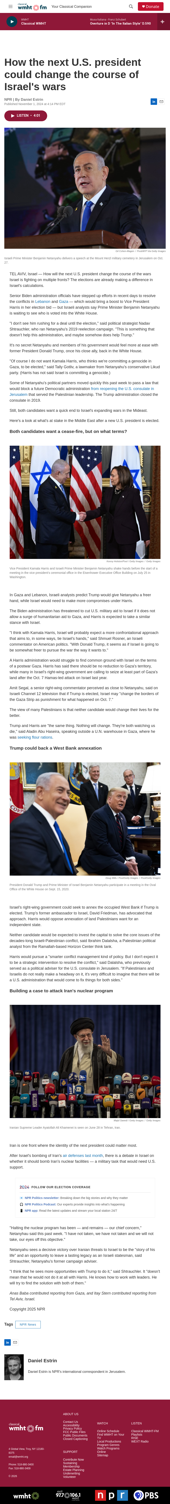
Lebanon (42, 301)
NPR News (28, 1324)
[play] (11, 21)
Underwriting (71, 1473)
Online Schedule (108, 1431)
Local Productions (109, 1441)
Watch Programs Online (108, 1450)
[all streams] (163, 21)
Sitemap (102, 1455)
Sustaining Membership (71, 1465)
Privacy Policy (72, 1428)
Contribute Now (73, 1459)
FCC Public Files (74, 1432)
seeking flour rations (35, 737)
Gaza (63, 301)
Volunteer (69, 1477)
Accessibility (71, 1425)
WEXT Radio (140, 1441)
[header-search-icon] (131, 6)
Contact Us (70, 1422)
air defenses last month (83, 1155)
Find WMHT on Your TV (110, 1436)
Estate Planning (73, 1470)
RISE (134, 1438)
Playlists (136, 1434)
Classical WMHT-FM (145, 1431)
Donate (152, 6)
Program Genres (108, 1445)
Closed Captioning (75, 1439)
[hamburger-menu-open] (10, 6)
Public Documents (75, 1435)
